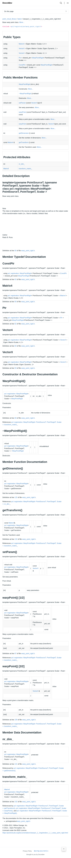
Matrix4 (21, 44)
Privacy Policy (27, 851)
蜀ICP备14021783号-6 (41, 851)
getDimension (24, 133)
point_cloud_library (9, 19)
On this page (9, 11)
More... (22, 22)
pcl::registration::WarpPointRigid (19, 273)
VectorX (22, 48)
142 (16, 801)
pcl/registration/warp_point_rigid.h (26, 26)
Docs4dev (7, 3)
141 (16, 764)
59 (15, 368)
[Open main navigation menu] (67, 3)
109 (16, 720)
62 (15, 324)
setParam (22, 103)
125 (16, 497)
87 (15, 653)
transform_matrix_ (25, 168)
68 (15, 418)
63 (15, 279)
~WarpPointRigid (25, 93)
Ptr (20, 58)
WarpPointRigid (37, 58)
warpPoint (22, 112)
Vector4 (21, 53)
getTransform (24, 142)
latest (20, 19)
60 (15, 346)
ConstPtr (22, 65)
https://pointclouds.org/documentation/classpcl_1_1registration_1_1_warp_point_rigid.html (35, 833)
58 (15, 301)
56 (15, 250)
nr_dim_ (22, 164)
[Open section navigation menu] (64, 3)
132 (16, 539)
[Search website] (61, 3)
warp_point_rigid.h (28, 250)
